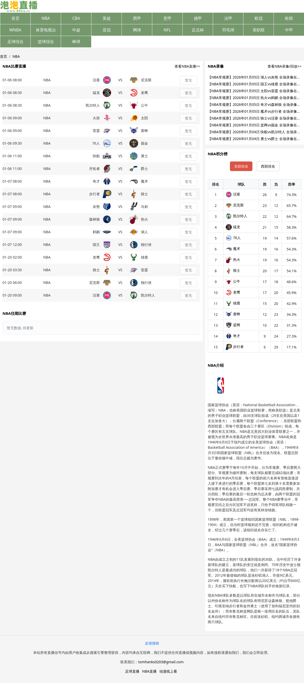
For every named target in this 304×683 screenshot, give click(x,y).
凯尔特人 (236, 215)
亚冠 (107, 30)
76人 (233, 237)
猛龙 (232, 226)
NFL (167, 30)
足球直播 (132, 671)
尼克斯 (234, 205)
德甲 (198, 18)
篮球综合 (46, 41)
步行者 (234, 346)
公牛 (232, 281)
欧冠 (259, 18)
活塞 (232, 194)
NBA (46, 18)
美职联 (259, 30)
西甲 (137, 18)
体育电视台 (46, 30)
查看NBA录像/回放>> (284, 66)
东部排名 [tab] (241, 166)
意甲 (167, 18)
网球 (137, 30)
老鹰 (232, 292)
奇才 (232, 335)
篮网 (232, 324)
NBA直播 (149, 671)
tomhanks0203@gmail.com (160, 661)
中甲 (289, 30)
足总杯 (198, 30)
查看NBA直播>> (187, 66)
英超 (107, 18)
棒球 (76, 41)
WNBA (15, 30)
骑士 (232, 270)
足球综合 (15, 41)
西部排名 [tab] (268, 166)
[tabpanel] (254, 266)
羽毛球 (228, 30)
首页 (15, 18)
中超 (76, 30)
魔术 (232, 248)
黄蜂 (232, 313)
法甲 (228, 18)
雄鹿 (232, 303)
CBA (76, 18)
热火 (232, 259)
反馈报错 (152, 643)
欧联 (289, 18)
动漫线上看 (168, 671)
